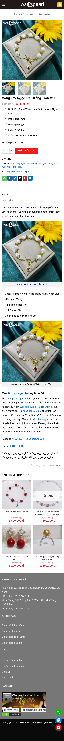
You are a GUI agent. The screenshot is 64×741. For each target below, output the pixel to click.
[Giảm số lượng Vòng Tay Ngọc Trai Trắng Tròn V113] (3, 151)
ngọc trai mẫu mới (32, 411)
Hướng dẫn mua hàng (13, 660)
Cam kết (6, 672)
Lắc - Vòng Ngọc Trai (20, 164)
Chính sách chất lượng (13, 637)
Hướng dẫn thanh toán (13, 666)
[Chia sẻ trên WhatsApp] (4, 178)
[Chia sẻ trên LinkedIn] (30, 178)
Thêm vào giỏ (26, 150)
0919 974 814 (17, 446)
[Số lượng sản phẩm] (7, 151)
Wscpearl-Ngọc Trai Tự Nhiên (35, 407)
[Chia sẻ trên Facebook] (9, 178)
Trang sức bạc (31, 14)
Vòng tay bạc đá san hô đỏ (16, 512)
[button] (3, 4)
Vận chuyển (8, 677)
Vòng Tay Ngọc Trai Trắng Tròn (19, 172)
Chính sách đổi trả (11, 631)
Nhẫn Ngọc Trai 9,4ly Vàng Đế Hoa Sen (47, 558)
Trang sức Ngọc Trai (17, 398)
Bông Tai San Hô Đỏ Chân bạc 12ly (16, 558)
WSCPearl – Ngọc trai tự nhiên (28, 439)
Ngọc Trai (46, 164)
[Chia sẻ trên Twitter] (14, 178)
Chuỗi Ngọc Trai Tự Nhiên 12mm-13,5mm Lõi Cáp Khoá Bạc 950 (47, 513)
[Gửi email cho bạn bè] (20, 178)
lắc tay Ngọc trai (18, 393)
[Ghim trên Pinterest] (25, 178)
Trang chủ (18, 14)
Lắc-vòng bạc (44, 14)
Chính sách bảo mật (12, 642)
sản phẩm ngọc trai (43, 419)
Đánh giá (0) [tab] (8, 200)
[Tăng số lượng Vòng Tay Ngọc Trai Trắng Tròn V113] (11, 151)
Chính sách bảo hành (13, 625)
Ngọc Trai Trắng (20, 207)
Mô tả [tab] (5, 194)
